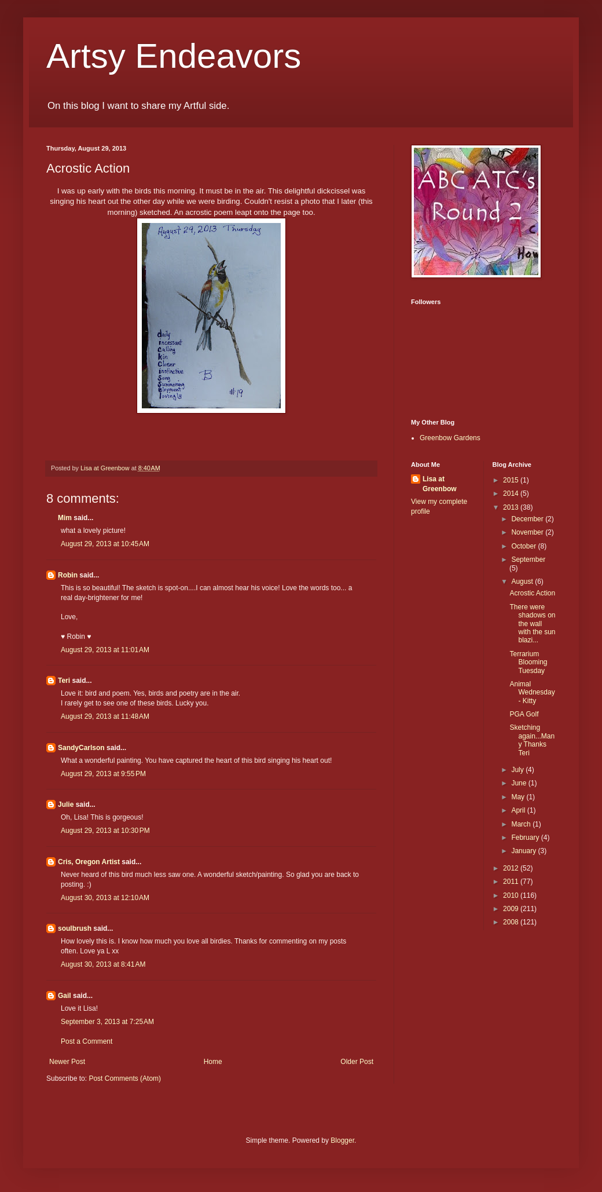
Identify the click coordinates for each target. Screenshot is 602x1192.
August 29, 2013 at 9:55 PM (103, 774)
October (524, 546)
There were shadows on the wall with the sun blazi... (532, 624)
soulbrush (74, 928)
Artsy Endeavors (173, 55)
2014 (511, 493)
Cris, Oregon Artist (89, 862)
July (518, 770)
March (522, 824)
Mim (65, 518)
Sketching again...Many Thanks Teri (532, 739)
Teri (64, 681)
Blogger (342, 1140)
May (518, 797)
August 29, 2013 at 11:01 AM (105, 650)
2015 (511, 480)
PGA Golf (523, 714)
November (528, 532)
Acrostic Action (532, 593)
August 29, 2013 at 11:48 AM (105, 716)
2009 (511, 909)
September (528, 559)
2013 (511, 507)
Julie (66, 804)
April (519, 810)
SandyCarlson (81, 748)
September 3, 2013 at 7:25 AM (107, 1022)
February (526, 837)
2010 (511, 895)
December (528, 519)
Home (213, 1062)
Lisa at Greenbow (440, 484)
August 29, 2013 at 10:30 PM (105, 831)
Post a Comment (86, 1041)
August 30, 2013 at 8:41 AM (103, 964)
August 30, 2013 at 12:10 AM (105, 898)
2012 (511, 868)
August (523, 581)
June (519, 783)
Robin (68, 575)
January (524, 851)
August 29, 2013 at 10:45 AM (105, 544)
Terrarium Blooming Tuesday (528, 662)
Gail (64, 996)
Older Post (356, 1062)
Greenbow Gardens (450, 438)
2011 (511, 881)
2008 (511, 922)
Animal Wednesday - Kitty (532, 692)
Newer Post (67, 1062)
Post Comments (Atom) (125, 1078)
